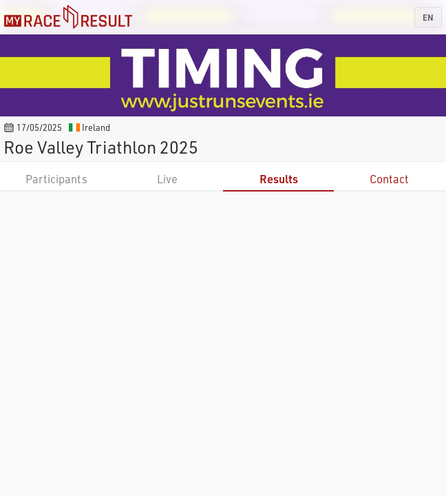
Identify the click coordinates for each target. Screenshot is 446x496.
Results (278, 179)
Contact (389, 179)
